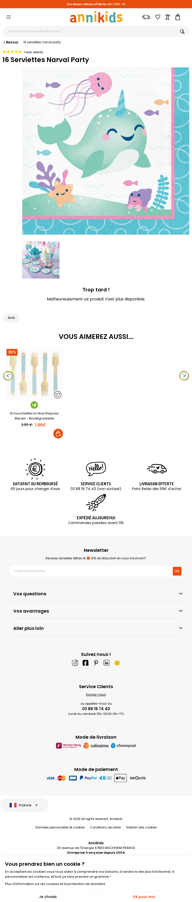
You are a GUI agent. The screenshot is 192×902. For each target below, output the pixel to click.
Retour (10, 42)
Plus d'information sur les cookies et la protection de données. (55, 883)
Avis (11, 317)
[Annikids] (96, 17)
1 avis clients (33, 52)
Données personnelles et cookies (60, 827)
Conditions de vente (105, 827)
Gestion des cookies (141, 827)
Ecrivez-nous (96, 694)
